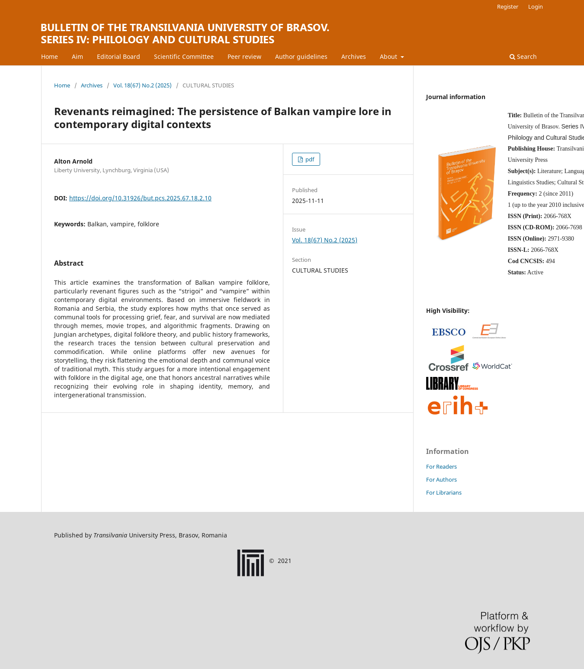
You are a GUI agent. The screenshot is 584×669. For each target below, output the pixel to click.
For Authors (441, 479)
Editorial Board (118, 56)
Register (507, 6)
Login (535, 6)
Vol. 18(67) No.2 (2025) (142, 85)
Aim (77, 56)
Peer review (244, 56)
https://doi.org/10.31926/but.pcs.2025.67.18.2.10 (140, 198)
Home (49, 56)
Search (523, 56)
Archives (353, 56)
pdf (309, 159)
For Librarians (444, 492)
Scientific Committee (184, 56)
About (389, 56)
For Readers (441, 466)
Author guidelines (301, 56)
